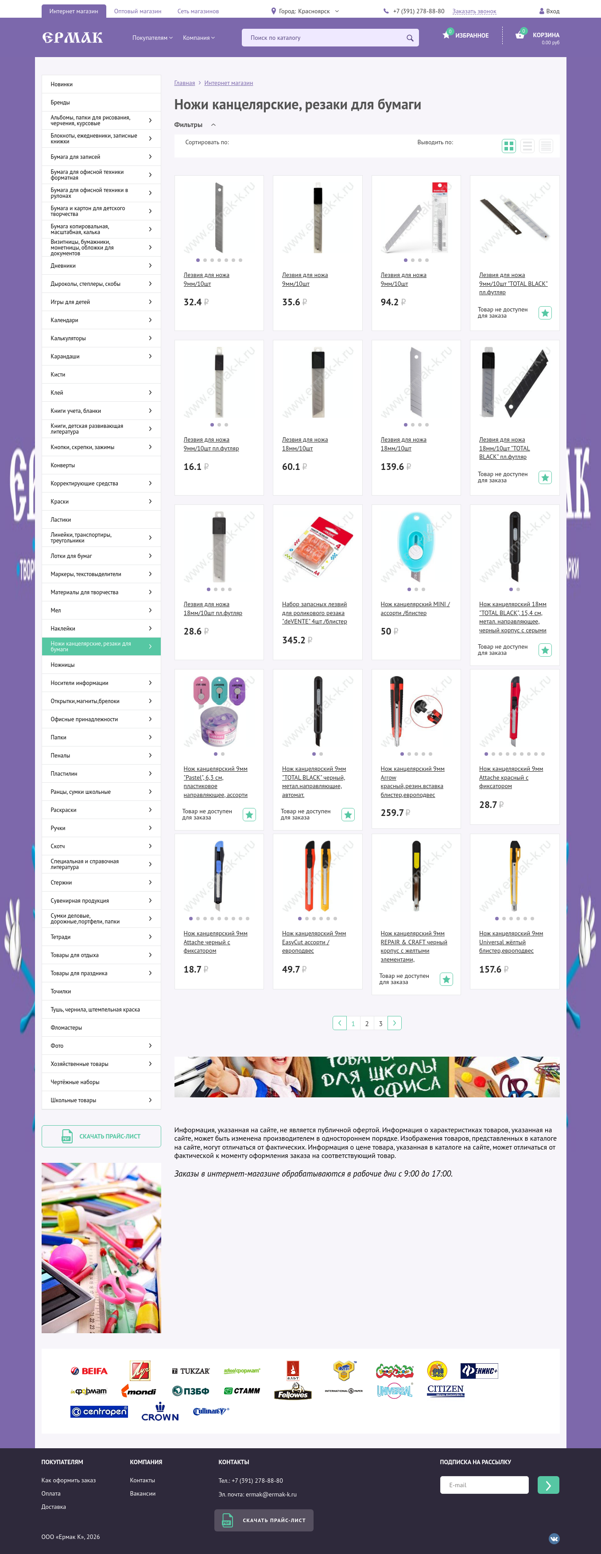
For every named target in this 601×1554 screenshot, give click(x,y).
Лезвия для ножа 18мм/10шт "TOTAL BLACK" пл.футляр (504, 448)
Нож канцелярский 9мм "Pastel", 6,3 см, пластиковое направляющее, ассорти (216, 782)
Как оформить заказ (69, 1480)
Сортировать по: (207, 142)
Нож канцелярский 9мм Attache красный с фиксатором (511, 777)
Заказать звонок (474, 11)
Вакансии (143, 1493)
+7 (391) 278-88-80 (419, 11)
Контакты (142, 1480)
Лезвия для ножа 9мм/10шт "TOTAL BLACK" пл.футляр (513, 283)
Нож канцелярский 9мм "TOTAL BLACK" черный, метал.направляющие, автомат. (314, 782)
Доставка (54, 1507)
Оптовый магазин (138, 11)
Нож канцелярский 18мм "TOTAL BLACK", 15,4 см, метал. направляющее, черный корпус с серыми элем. (513, 617)
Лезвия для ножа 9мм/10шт (207, 279)
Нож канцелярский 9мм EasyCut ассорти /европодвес (314, 941)
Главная (184, 83)
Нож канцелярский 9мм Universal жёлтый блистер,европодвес (511, 941)
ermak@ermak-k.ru (271, 1494)
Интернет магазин (74, 11)
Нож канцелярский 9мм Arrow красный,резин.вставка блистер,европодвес (413, 782)
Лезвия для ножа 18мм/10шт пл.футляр (213, 608)
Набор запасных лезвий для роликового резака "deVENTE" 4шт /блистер (314, 612)
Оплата (51, 1493)
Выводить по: (435, 142)
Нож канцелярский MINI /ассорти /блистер (415, 608)
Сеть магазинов (198, 11)
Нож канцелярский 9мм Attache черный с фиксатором (216, 941)
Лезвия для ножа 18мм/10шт (305, 443)
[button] (318, 11)
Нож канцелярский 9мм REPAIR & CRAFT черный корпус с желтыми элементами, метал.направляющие (414, 946)
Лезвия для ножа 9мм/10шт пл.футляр (211, 443)
